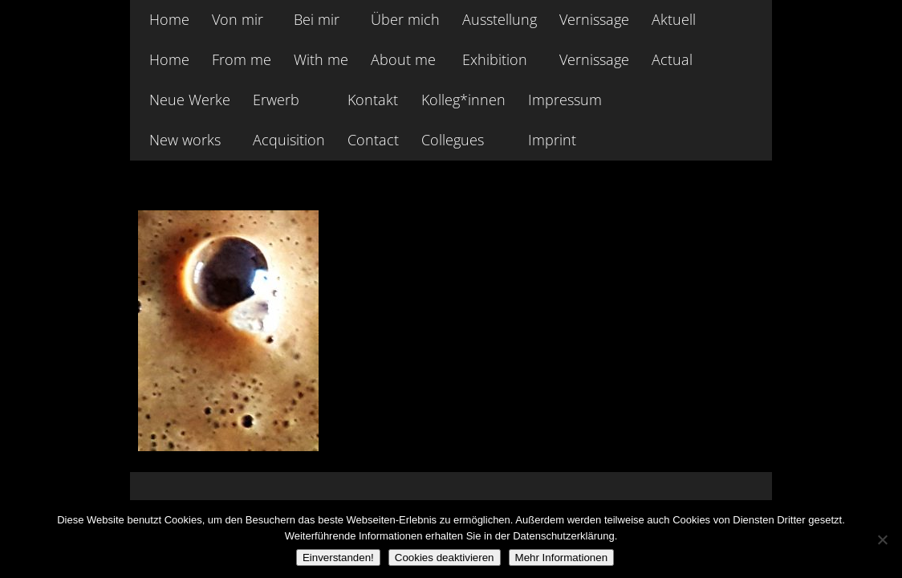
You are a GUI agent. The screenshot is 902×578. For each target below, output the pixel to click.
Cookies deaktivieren (444, 558)
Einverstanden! (338, 558)
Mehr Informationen (561, 558)
